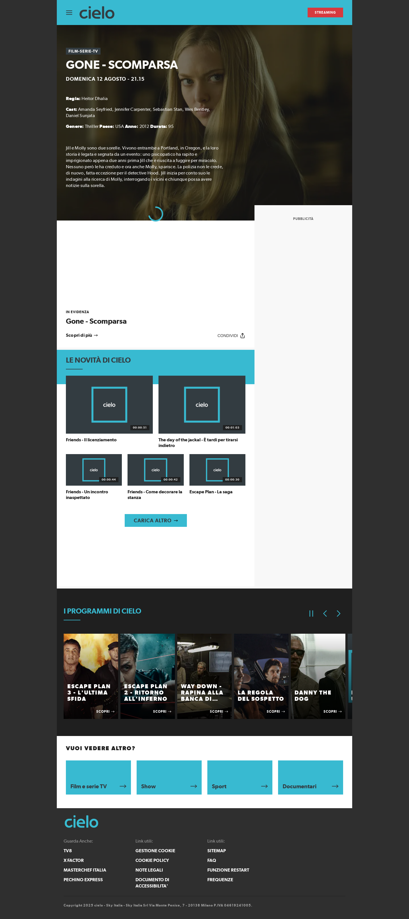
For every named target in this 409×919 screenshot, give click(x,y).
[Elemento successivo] (338, 613)
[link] (155, 317)
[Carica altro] (156, 520)
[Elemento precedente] (325, 613)
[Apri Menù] (73, 12)
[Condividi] (231, 335)
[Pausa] (311, 613)
